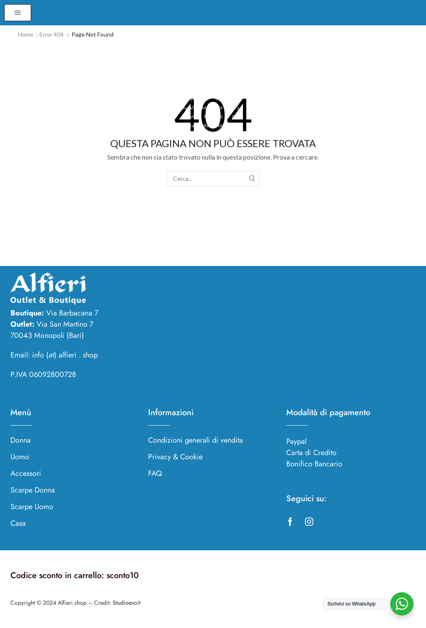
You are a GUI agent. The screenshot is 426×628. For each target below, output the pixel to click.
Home (25, 34)
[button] (17, 12)
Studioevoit (126, 602)
